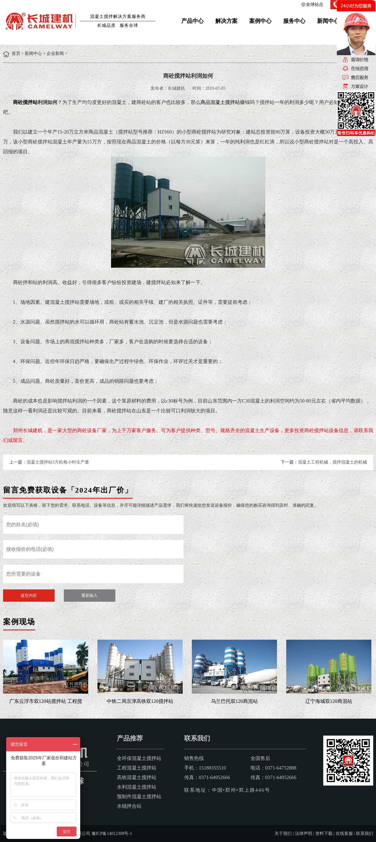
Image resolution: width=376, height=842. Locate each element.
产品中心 (192, 21)
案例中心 (260, 21)
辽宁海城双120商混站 (328, 701)
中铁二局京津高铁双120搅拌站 (140, 701)
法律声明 (303, 833)
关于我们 (283, 833)
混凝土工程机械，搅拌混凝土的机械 (332, 462)
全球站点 (314, 4)
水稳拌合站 (129, 806)
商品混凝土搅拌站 (220, 102)
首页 (16, 53)
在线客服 (344, 833)
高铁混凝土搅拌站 (136, 777)
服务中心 (294, 21)
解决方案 (226, 21)
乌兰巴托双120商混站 (234, 701)
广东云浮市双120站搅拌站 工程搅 (45, 701)
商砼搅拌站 (25, 102)
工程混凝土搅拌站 (136, 767)
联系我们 (364, 833)
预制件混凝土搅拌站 (139, 796)
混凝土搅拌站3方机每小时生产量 (58, 462)
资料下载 (324, 833)
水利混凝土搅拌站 (136, 787)
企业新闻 (55, 53)
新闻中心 (328, 21)
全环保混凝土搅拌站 (139, 758)
